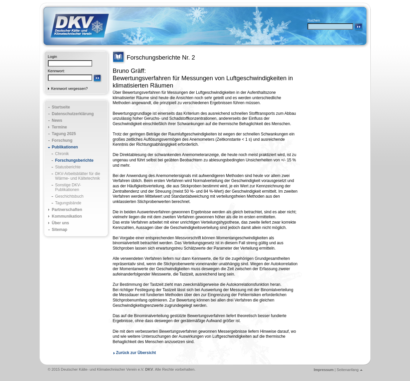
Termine (59, 127)
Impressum (324, 370)
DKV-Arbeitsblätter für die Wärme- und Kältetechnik (77, 176)
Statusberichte (68, 167)
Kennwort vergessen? (69, 89)
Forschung (62, 140)
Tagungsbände (68, 203)
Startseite (61, 107)
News (57, 120)
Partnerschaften (67, 209)
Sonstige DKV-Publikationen (68, 187)
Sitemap (60, 229)
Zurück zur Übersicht (136, 352)
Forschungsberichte (74, 160)
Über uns (60, 223)
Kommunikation (67, 216)
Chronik (62, 153)
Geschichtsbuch (69, 196)
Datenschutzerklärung (73, 113)
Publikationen (65, 147)
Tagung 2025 (64, 133)
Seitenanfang (348, 370)
